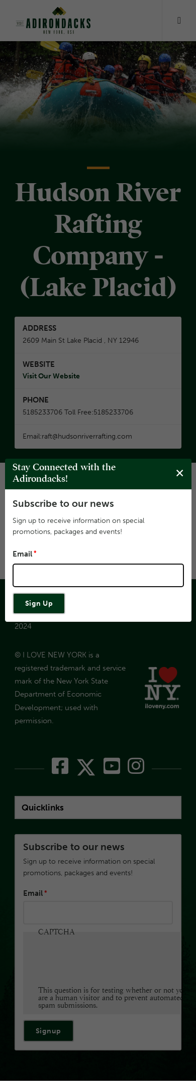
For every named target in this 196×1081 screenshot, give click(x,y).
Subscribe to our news (63, 503)
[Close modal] (179, 473)
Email (22, 554)
